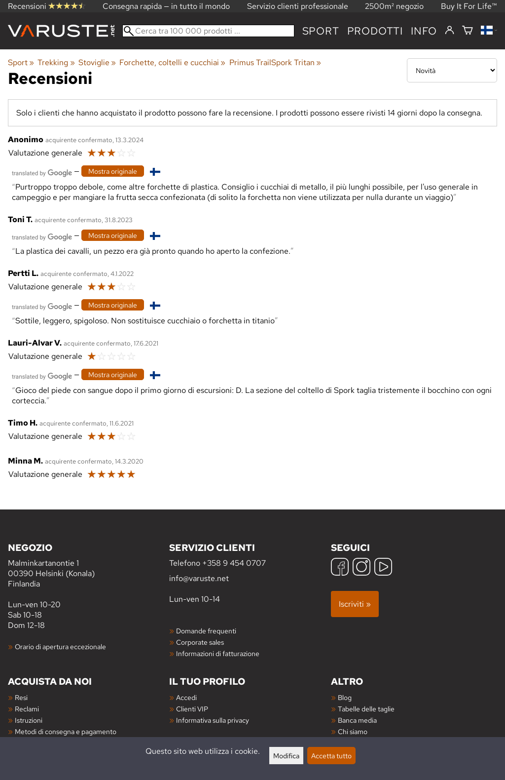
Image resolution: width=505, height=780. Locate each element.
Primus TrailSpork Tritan (275, 62)
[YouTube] (383, 568)
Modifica (286, 755)
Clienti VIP (192, 708)
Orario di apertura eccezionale (60, 646)
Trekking (55, 62)
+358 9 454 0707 (234, 563)
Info (424, 31)
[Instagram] (361, 568)
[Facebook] (340, 568)
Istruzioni (28, 720)
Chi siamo (352, 731)
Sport (320, 31)
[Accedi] (449, 31)
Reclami (27, 708)
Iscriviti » (355, 604)
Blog (345, 697)
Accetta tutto (331, 755)
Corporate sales (200, 642)
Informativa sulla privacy (212, 720)
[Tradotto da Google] (42, 172)
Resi (21, 697)
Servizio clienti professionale (297, 6)
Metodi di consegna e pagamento (65, 731)
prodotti (375, 31)
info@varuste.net (199, 578)
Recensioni (46, 6)
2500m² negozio (394, 6)
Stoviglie (97, 62)
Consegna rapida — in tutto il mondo (166, 6)
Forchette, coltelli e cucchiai (172, 62)
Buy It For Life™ (469, 6)
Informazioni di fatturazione (217, 653)
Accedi (186, 697)
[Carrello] (467, 31)
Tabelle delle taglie (366, 708)
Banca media (357, 720)
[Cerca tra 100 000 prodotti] (208, 31)
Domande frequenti (206, 630)
